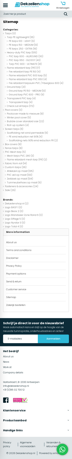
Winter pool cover (19, 117)
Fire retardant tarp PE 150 (25, 71)
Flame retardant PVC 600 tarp (28, 75)
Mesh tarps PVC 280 (20, 155)
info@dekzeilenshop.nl (16, 386)
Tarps (10, 33)
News (6, 361)
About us (11, 242)
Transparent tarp (20, 102)
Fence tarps (13, 148)
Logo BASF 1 (13, 207)
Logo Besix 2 (14, 211)
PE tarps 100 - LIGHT (22, 41)
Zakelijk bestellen (16, 305)
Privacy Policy (14, 265)
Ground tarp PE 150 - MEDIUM (27, 90)
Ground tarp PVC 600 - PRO (26, 94)
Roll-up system (18, 125)
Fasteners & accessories (21, 186)
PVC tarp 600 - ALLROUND (26, 56)
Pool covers (13, 109)
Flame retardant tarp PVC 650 (28, 79)
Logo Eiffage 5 (15, 218)
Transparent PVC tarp (21, 98)
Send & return (14, 281)
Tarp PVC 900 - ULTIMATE (25, 64)
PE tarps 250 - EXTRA (23, 48)
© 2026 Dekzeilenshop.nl (20, 453)
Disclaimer (12, 258)
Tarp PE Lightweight (20, 37)
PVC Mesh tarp (15, 152)
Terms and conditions (18, 250)
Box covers (13, 144)
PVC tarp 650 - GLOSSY (25, 60)
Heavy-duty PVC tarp (22, 52)
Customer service (16, 289)
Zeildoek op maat (20, 178)
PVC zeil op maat (19, 174)
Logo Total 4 (14, 226)
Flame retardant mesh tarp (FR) (27, 159)
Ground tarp (16, 87)
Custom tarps (15, 167)
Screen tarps (14, 129)
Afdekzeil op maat (20, 171)
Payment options (16, 273)
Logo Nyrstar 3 (15, 222)
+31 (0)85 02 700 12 (14, 389)
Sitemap (11, 297)
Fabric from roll (16, 163)
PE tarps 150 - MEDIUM (23, 44)
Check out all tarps (20, 106)
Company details (13, 372)
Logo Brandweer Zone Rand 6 (24, 215)
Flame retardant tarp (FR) (23, 67)
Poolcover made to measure (25, 113)
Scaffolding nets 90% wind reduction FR (33, 140)
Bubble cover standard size (25, 121)
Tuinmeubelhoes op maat (24, 182)
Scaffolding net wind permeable (27, 132)
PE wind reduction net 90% (25, 136)
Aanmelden (53, 338)
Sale (10, 190)
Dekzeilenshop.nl (16, 203)
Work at (7, 367)
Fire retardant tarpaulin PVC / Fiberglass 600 (36, 83)
